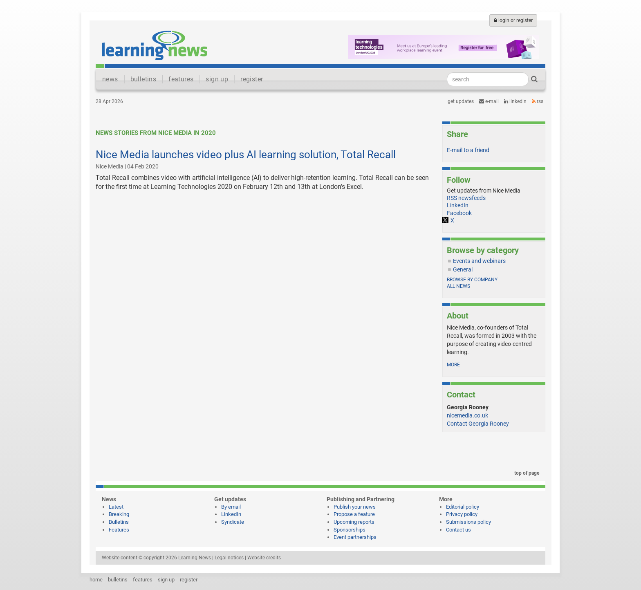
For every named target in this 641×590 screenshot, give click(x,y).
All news (458, 286)
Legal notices (229, 558)
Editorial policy (462, 507)
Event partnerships (355, 537)
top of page (525, 473)
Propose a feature (354, 514)
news (110, 79)
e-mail (489, 101)
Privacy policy (461, 514)
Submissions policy (468, 522)
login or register (513, 20)
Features (119, 530)
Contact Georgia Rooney (478, 423)
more (453, 365)
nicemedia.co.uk (467, 415)
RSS (537, 101)
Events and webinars (479, 261)
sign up (217, 79)
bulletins (143, 79)
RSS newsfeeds (466, 198)
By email (231, 507)
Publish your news (355, 507)
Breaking (119, 514)
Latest (116, 507)
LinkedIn (515, 101)
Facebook (459, 213)
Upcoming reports (354, 522)
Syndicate (232, 522)
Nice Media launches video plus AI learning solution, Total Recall (246, 154)
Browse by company (472, 280)
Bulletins (119, 522)
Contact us (458, 530)
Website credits (264, 558)
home (96, 580)
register (251, 79)
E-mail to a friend (468, 150)
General (463, 269)
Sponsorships (349, 530)
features (180, 79)
